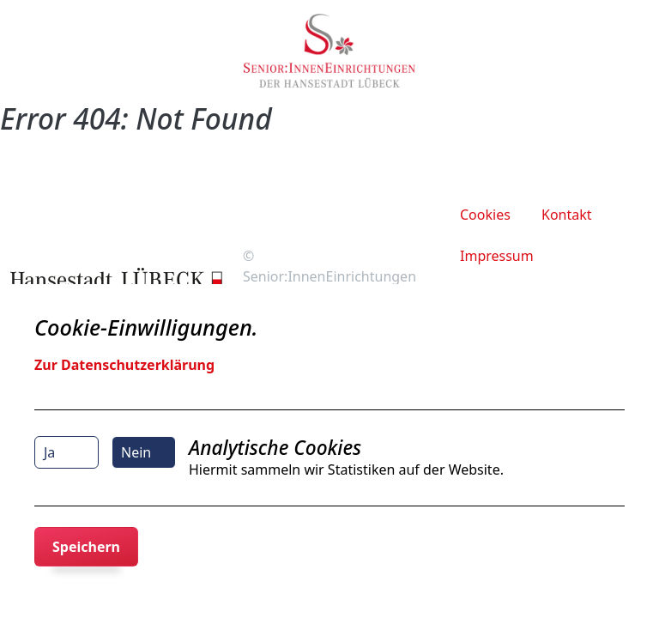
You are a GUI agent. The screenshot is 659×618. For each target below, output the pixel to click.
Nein (136, 452)
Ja (49, 452)
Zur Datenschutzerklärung (124, 364)
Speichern (86, 546)
